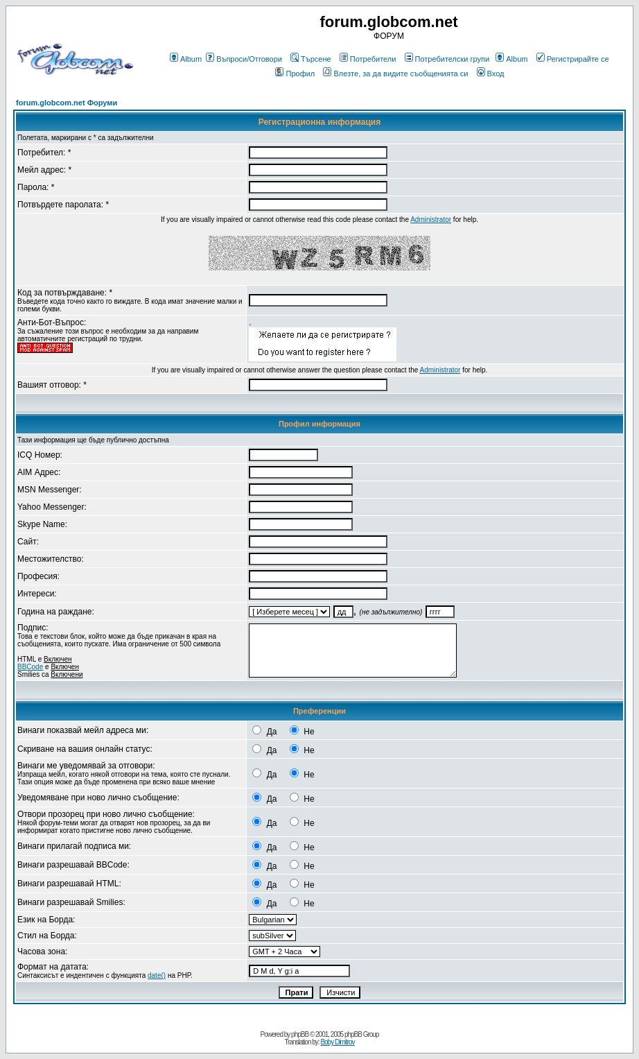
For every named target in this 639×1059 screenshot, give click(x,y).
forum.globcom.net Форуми (66, 102)
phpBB (299, 1034)
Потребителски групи (447, 59)
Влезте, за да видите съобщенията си (395, 73)
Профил (295, 73)
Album (186, 59)
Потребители (368, 59)
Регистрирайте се (572, 59)
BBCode (30, 667)
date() (157, 975)
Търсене (310, 59)
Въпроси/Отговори (244, 59)
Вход (491, 73)
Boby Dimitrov (337, 1042)
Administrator (430, 219)
